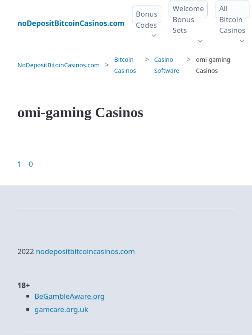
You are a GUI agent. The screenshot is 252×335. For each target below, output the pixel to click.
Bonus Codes (147, 19)
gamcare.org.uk (61, 309)
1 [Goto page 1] (19, 164)
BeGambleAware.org (69, 296)
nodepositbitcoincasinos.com (85, 251)
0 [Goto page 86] (31, 164)
